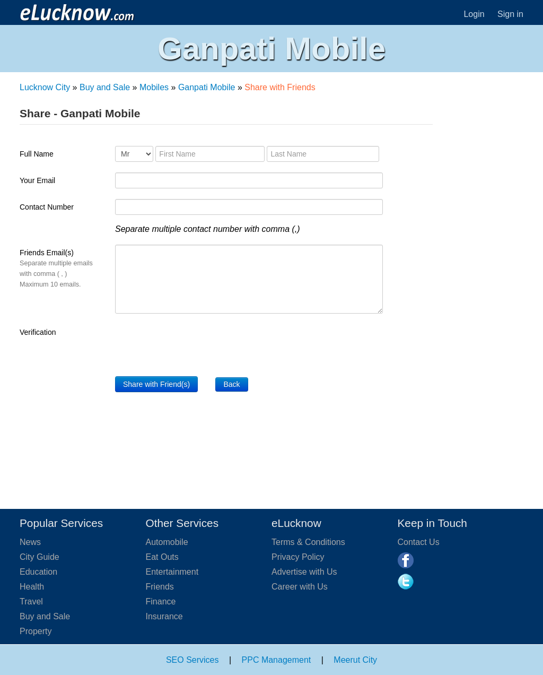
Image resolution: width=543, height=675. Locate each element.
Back (231, 384)
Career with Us (300, 586)
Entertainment (172, 571)
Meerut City (355, 659)
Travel (31, 601)
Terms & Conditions (308, 542)
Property (35, 631)
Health (32, 586)
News (30, 542)
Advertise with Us (304, 571)
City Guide (39, 556)
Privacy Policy (298, 556)
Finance (161, 601)
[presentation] (195, 345)
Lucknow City (45, 87)
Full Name (37, 154)
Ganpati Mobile (206, 87)
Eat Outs (162, 556)
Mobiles (154, 87)
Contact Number (47, 207)
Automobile (167, 542)
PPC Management (276, 659)
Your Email (37, 180)
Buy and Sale (105, 87)
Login (473, 14)
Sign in (510, 14)
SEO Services (192, 659)
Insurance (164, 616)
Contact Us (419, 542)
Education (38, 571)
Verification (38, 332)
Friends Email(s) (56, 268)
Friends (160, 586)
